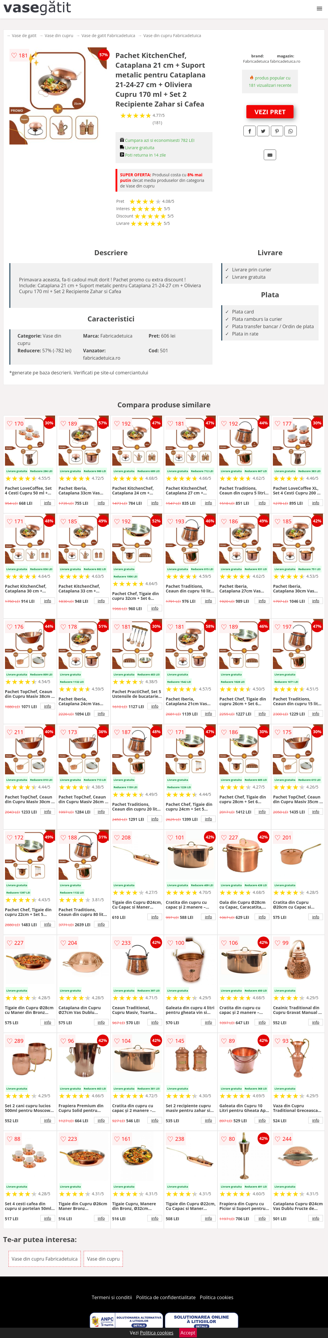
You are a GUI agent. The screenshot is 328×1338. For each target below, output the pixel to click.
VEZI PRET (270, 111)
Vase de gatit (24, 35)
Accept (188, 1332)
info (47, 502)
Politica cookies (216, 1297)
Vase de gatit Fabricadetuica (108, 35)
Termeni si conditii (112, 1297)
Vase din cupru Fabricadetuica (172, 35)
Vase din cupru (59, 35)
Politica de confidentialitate (166, 1297)
